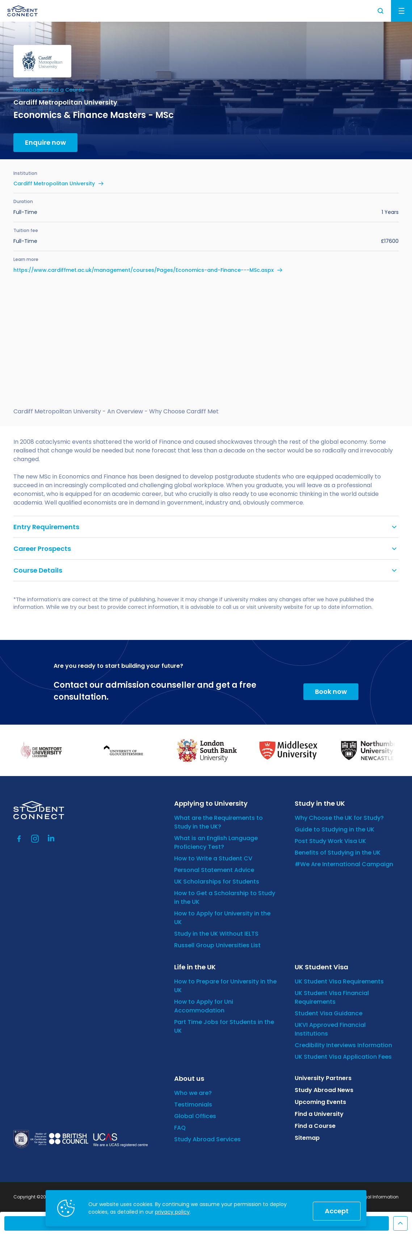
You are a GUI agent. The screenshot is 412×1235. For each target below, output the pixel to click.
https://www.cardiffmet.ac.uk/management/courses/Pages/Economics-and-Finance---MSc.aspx (143, 270)
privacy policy (172, 1211)
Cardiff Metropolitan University (54, 183)
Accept (337, 1210)
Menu (401, 11)
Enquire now (45, 142)
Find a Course (66, 89)
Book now (331, 691)
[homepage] (22, 10)
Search (381, 11)
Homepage (28, 89)
